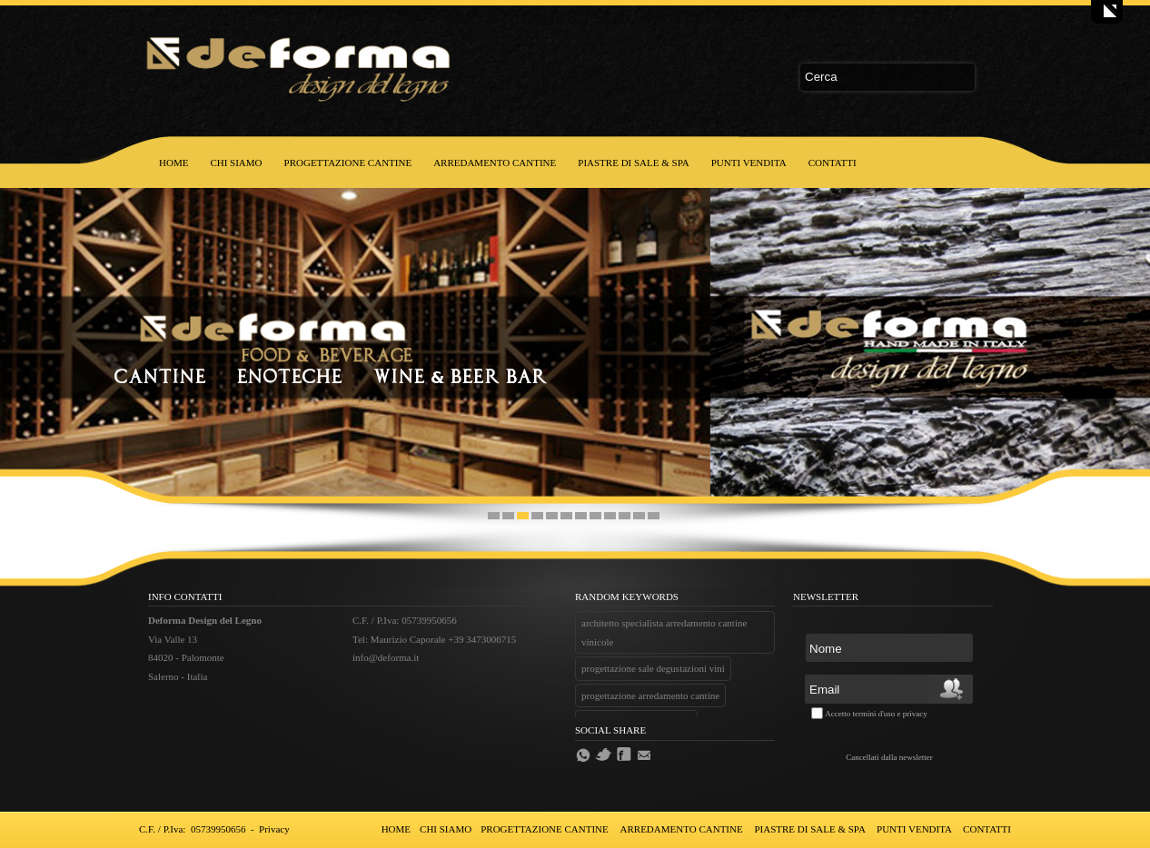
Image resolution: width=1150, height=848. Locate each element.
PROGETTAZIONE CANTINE (348, 162)
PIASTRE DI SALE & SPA (633, 162)
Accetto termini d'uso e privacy (876, 713)
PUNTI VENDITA (749, 162)
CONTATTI (832, 162)
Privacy (274, 828)
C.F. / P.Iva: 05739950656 (192, 828)
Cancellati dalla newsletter (889, 757)
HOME (173, 162)
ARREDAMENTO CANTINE (494, 162)
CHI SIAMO (236, 162)
